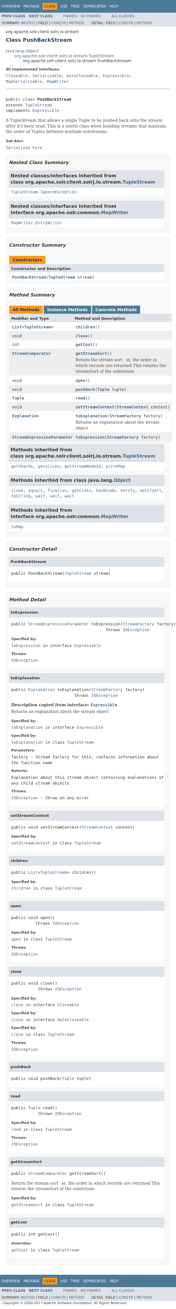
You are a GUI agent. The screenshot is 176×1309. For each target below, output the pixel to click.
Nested (28, 23)
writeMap (115, 466)
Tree (75, 6)
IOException (136, 629)
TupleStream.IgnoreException (44, 192)
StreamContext (132, 407)
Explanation (25, 416)
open (80, 380)
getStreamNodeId (82, 466)
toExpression (90, 437)
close (82, 336)
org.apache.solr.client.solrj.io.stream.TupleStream (64, 56)
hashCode (105, 490)
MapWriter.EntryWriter (36, 222)
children (85, 327)
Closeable (17, 75)
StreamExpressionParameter (42, 437)
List (17, 327)
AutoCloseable (82, 75)
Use (63, 6)
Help (114, 6)
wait (40, 496)
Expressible (116, 75)
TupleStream (38, 105)
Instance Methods (67, 309)
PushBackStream (29, 277)
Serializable (47, 75)
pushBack (85, 389)
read (80, 398)
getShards (22, 466)
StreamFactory (125, 416)
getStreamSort (91, 353)
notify (127, 490)
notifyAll (151, 490)
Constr (58, 23)
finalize (57, 490)
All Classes (123, 16)
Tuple (103, 389)
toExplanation (91, 416)
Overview (11, 6)
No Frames (91, 16)
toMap (17, 526)
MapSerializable (24, 81)
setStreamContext (95, 407)
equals (35, 490)
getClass (81, 490)
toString (20, 496)
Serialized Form (24, 147)
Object (122, 480)
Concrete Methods (116, 309)
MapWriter (58, 81)
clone (17, 490)
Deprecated (94, 6)
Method (76, 23)
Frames (70, 16)
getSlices (49, 466)
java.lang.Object (22, 51)
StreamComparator (31, 353)
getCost (84, 344)
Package (31, 6)
